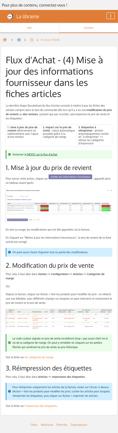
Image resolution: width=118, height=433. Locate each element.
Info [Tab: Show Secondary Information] (29, 27)
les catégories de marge (39, 357)
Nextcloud (47, 424)
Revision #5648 (50, 39)
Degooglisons (79, 424)
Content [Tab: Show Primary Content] (88, 27)
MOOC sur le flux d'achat (42, 154)
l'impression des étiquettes (41, 406)
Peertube (62, 424)
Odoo (34, 424)
